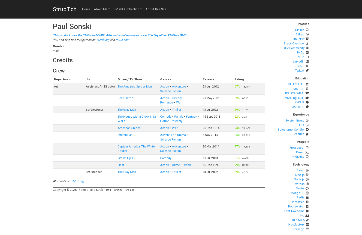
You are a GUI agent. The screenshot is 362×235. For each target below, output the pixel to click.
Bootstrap (298, 202)
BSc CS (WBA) (295, 93)
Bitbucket (298, 39)
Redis (301, 197)
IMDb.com (123, 40)
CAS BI (300, 102)
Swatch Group (295, 120)
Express (299, 184)
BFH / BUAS (296, 84)
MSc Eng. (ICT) (294, 98)
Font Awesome (294, 211)
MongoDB (298, 193)
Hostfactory (296, 224)
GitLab (300, 34)
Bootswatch (296, 206)
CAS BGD (298, 107)
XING (301, 66)
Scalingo (299, 229)
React (301, 170)
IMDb (300, 52)
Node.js (299, 179)
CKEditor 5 (297, 220)
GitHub (300, 30)
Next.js (300, 175)
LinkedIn (299, 61)
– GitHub (298, 156)
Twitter (300, 70)
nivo (301, 215)
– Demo (299, 152)
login (109, 189)
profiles (118, 189)
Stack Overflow (294, 43)
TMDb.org (102, 40)
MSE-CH (299, 89)
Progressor (297, 147)
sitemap (129, 189)
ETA (301, 125)
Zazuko (299, 134)
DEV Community (293, 48)
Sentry (300, 188)
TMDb (300, 57)
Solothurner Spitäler (291, 129)
